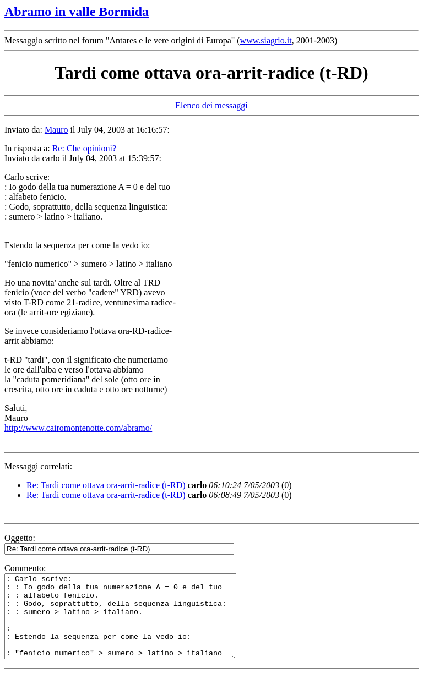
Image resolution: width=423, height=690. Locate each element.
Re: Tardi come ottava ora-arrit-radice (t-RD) (106, 485)
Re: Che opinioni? (84, 148)
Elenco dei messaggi (211, 105)
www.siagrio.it (266, 40)
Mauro (56, 129)
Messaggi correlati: (38, 466)
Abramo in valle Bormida (76, 11)
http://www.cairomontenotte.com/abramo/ (78, 427)
